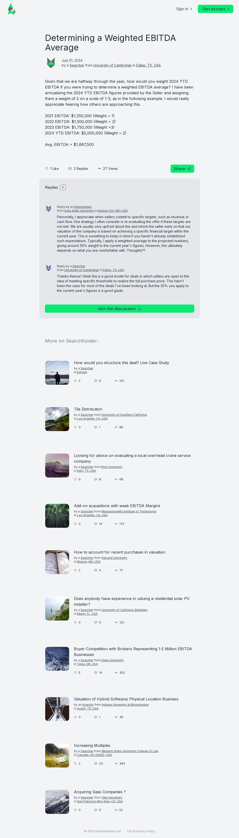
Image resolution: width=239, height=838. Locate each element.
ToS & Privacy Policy (141, 831)
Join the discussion (120, 308)
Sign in (184, 8)
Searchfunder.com (108, 831)
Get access (216, 8)
